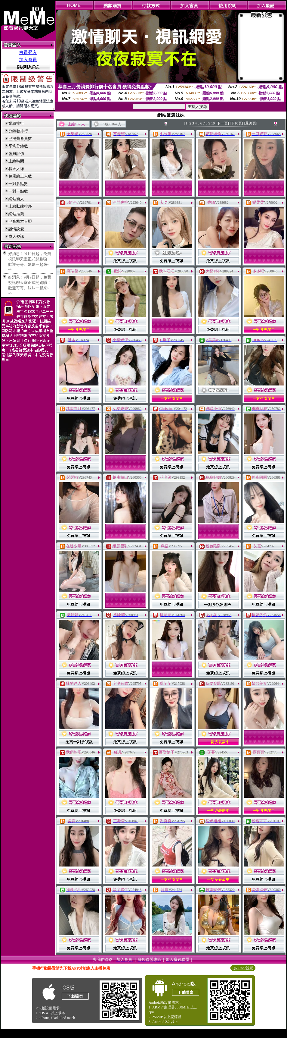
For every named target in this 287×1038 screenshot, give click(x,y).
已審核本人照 (20, 221)
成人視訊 (16, 236)
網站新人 (16, 199)
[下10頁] (236, 123)
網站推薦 (16, 214)
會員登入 (28, 52)
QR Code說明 (243, 968)
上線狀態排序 (20, 206)
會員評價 (16, 153)
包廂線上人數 (20, 176)
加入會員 (28, 59)
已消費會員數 (20, 138)
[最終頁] (250, 123)
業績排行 (16, 123)
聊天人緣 (16, 168)
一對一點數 (18, 191)
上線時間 (16, 161)
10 (213, 123)
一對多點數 (18, 183)
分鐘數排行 (18, 131)
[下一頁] (222, 123)
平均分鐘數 (18, 146)
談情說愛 (16, 229)
